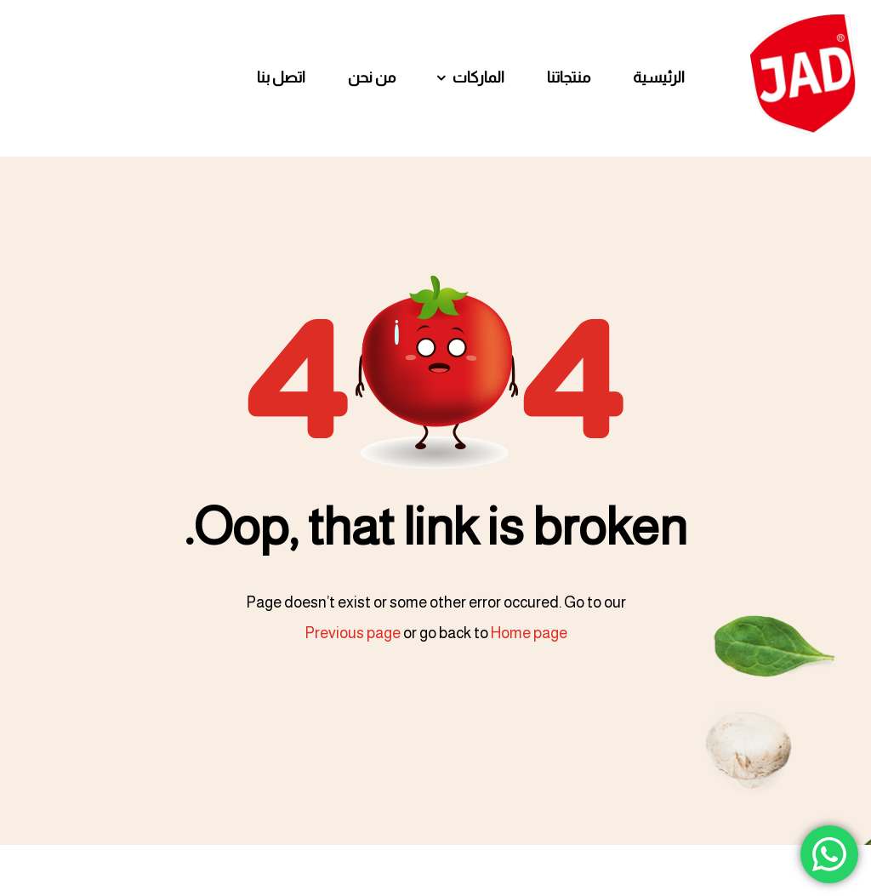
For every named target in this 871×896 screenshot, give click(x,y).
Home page (529, 633)
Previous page (353, 633)
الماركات (478, 77)
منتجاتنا (568, 77)
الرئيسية (659, 77)
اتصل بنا (281, 77)
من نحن (372, 77)
